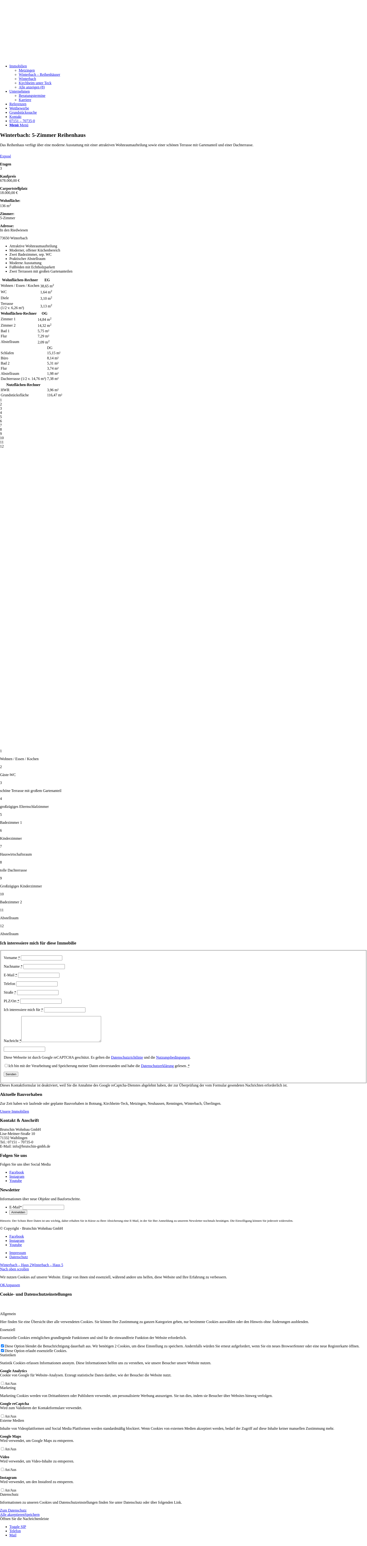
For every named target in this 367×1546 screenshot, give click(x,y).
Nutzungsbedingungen (173, 1062)
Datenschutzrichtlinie (127, 1062)
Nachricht (12, 1046)
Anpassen (12, 1290)
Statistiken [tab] (8, 1360)
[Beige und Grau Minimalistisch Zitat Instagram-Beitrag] (35, 58)
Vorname (12, 958)
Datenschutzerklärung (157, 1071)
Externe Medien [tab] (12, 1425)
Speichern (32, 1519)
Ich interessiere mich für (23, 1010)
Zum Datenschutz (13, 1515)
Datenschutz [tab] (9, 1499)
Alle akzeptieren (12, 1519)
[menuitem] (188, 76)
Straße (10, 992)
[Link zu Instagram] (16, 1181)
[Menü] (18, 125)
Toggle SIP (17, 1532)
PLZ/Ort (11, 1001)
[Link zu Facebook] (16, 1177)
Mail (12, 1540)
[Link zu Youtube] (15, 1186)
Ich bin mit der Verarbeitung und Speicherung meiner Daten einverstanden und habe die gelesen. (99, 1071)
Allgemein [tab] (8, 1319)
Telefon (9, 984)
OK (2, 1290)
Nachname (13, 966)
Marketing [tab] (8, 1393)
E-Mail (10, 975)
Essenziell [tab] (7, 1335)
